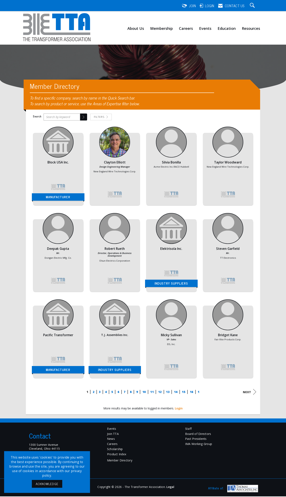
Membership (161, 28)
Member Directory (119, 461)
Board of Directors (198, 434)
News (111, 439)
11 (152, 392)
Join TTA (113, 434)
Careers (186, 28)
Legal (170, 487)
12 (160, 392)
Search (37, 117)
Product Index (116, 455)
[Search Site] (252, 5)
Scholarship (115, 450)
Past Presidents (196, 439)
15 (183, 392)
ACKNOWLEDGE (47, 483)
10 (144, 392)
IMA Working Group (198, 444)
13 (168, 392)
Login (179, 409)
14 (176, 392)
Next (249, 392)
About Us (135, 28)
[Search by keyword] (62, 117)
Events (205, 28)
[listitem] (58, 168)
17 (199, 392)
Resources (251, 28)
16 (191, 392)
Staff (188, 429)
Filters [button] (101, 117)
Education (227, 28)
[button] (83, 117)
